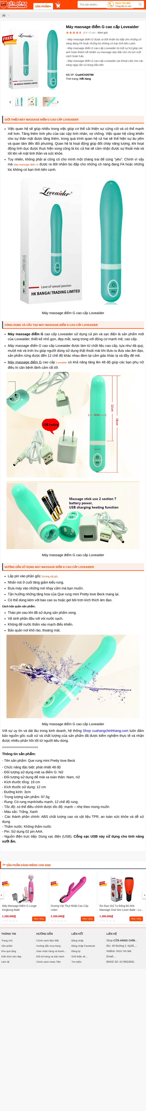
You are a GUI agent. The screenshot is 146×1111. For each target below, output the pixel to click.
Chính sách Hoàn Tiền (48, 961)
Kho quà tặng (8, 951)
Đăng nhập (77, 940)
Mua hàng (39, 918)
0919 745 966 (123, 5)
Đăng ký (76, 951)
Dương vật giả (49, 576)
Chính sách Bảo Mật (47, 940)
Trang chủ (7, 940)
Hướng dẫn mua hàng (48, 945)
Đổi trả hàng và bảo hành (50, 956)
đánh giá (102, 32)
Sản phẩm (7, 945)
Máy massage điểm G (26, 164)
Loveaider (61, 362)
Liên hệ (5, 961)
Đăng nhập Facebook (83, 945)
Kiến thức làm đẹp (11, 956)
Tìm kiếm (76, 961)
